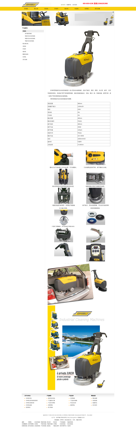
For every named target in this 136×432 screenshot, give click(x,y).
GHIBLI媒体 (29, 405)
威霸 (23, 422)
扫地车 (56, 8)
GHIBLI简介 (29, 398)
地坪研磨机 (31, 424)
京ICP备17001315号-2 (61, 417)
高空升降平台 (63, 426)
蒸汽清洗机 (31, 426)
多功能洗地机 (28, 33)
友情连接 (95, 400)
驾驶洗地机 (43, 422)
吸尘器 (36, 8)
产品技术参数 (73, 400)
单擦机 (30, 422)
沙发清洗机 (62, 424)
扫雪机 (55, 424)
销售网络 (50, 405)
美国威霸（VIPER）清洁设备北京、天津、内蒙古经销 (68, 420)
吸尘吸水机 (25, 43)
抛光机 (66, 8)
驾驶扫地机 (50, 424)
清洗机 (46, 8)
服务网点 (72, 405)
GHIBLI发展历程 (30, 402)
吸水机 (55, 422)
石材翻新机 (24, 424)
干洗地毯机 (62, 422)
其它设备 (97, 8)
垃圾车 (69, 426)
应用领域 (72, 398)
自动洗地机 (37, 422)
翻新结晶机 (25, 54)
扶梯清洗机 (24, 426)
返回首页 (63, 4)
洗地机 (26, 8)
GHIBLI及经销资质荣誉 (32, 400)
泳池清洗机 (37, 426)
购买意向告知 (51, 398)
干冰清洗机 (43, 426)
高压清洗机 (70, 424)
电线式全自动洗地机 (30, 36)
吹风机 (87, 8)
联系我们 (28, 407)
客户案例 (50, 407)
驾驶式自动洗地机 (29, 41)
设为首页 (75, 4)
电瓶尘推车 (56, 426)
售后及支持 (73, 402)
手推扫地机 (43, 424)
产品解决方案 (51, 400)
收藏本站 (69, 4)
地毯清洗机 (70, 422)
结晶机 (77, 8)
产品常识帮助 (51, 402)
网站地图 (95, 398)
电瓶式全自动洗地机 (30, 38)
